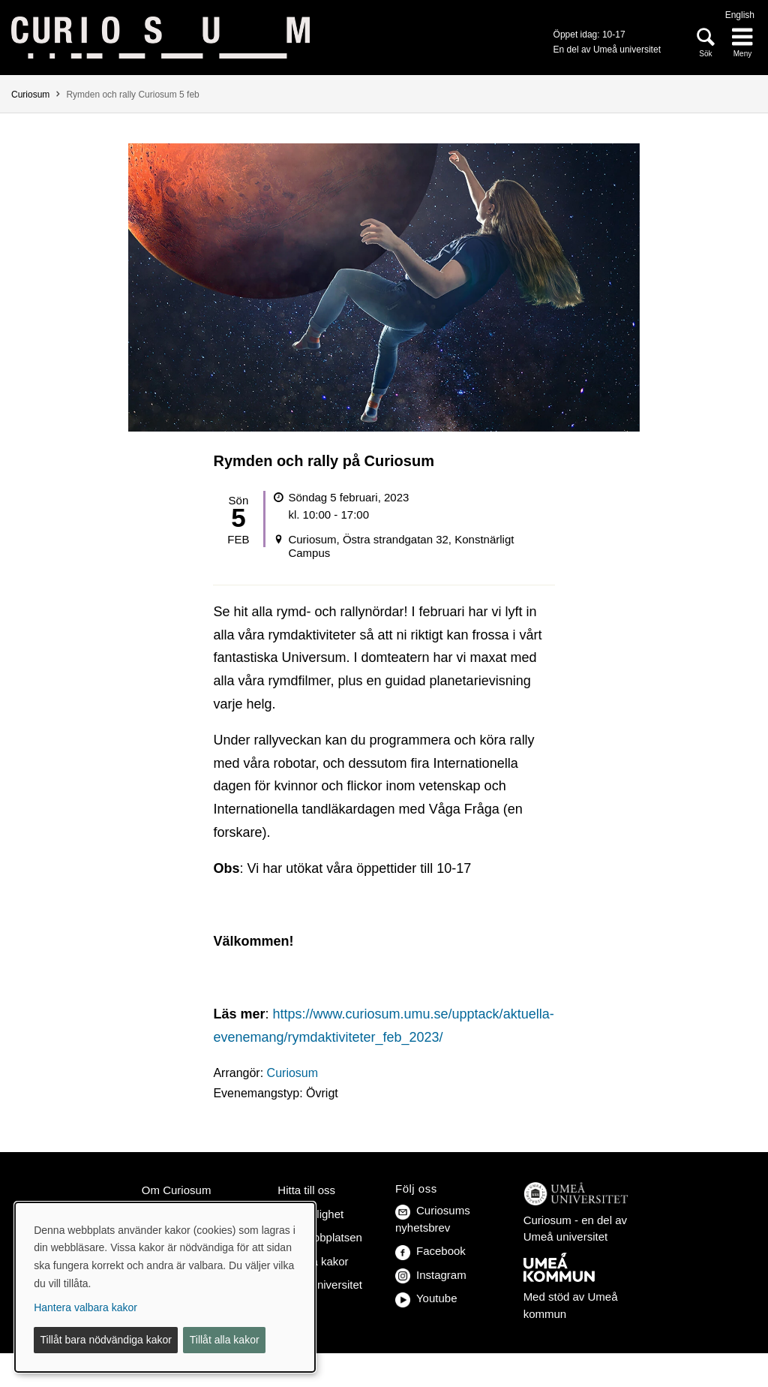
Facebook (430, 1250)
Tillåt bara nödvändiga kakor (106, 1340)
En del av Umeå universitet (607, 49)
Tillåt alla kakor (225, 1340)
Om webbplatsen (320, 1237)
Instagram (430, 1274)
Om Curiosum (177, 1190)
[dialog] (165, 1287)
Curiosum (30, 94)
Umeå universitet (320, 1284)
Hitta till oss (306, 1190)
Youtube (426, 1298)
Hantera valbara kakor (85, 1307)
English (739, 15)
